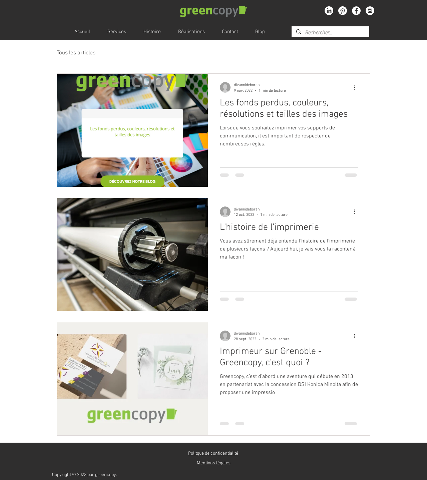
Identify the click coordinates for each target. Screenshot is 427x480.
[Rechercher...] (330, 32)
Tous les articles (76, 53)
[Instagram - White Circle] (370, 10)
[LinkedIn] (329, 10)
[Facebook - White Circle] (356, 10)
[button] (213, 453)
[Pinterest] (342, 10)
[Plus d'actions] (357, 87)
